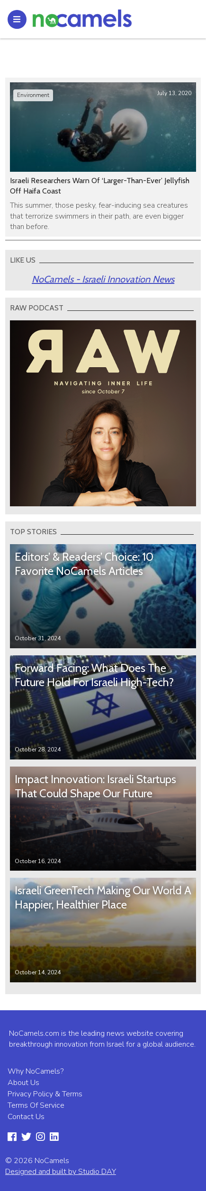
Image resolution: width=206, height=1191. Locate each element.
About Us (23, 1082)
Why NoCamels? (35, 1071)
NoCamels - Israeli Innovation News (103, 279)
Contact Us (26, 1117)
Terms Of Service (36, 1105)
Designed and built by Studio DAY (60, 1171)
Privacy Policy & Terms (45, 1094)
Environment (33, 95)
